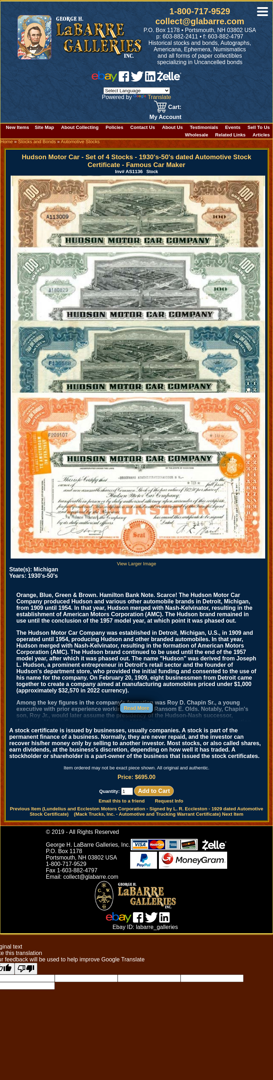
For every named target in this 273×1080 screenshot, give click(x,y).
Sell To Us (258, 127)
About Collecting (80, 127)
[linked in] (150, 80)
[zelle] (169, 80)
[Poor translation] (26, 969)
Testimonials (204, 127)
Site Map (44, 127)
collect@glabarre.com (199, 21)
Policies (114, 127)
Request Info (169, 801)
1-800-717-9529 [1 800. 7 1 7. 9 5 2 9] (200, 11)
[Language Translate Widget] (136, 90)
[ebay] (104, 80)
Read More (136, 708)
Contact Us (142, 127)
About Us (172, 127)
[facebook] (124, 80)
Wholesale (196, 134)
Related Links (230, 134)
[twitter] (137, 80)
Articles (261, 134)
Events (232, 127)
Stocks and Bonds (37, 141)
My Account (165, 117)
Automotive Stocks (80, 141)
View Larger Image (138, 561)
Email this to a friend (121, 801)
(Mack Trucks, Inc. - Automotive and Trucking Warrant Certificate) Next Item (158, 814)
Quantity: (116, 791)
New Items (17, 127)
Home (6, 141)
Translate (152, 97)
